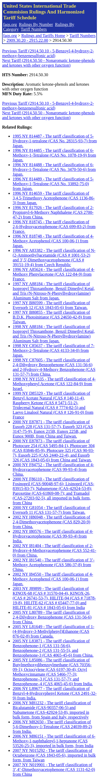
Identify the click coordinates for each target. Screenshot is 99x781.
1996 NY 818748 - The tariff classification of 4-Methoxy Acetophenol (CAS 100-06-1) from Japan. (53, 241)
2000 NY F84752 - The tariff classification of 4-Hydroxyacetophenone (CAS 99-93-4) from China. (53, 469)
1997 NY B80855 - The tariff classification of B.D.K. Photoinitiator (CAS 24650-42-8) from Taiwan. (52, 317)
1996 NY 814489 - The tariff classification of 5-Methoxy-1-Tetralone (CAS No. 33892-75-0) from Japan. (53, 184)
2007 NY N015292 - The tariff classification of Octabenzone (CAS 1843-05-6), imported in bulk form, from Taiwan (54, 755)
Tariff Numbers (34, 29)
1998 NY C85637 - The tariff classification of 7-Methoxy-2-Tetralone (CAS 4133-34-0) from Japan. (54, 350)
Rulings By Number (36, 24)
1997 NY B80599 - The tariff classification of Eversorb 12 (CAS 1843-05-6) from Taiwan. (51, 305)
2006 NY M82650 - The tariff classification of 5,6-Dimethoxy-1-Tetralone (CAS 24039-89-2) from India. (52, 727)
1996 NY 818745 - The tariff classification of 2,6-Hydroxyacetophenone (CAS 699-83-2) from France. (54, 227)
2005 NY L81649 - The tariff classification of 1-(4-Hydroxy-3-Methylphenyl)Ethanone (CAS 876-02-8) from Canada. (53, 631)
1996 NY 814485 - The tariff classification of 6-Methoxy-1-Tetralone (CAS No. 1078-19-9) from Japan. (54, 155)
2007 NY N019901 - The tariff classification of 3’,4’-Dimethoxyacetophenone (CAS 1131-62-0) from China (54, 769)
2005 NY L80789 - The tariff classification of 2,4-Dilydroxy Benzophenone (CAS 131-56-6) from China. (52, 617)
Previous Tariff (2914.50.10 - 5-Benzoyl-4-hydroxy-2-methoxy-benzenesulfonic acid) (48, 53)
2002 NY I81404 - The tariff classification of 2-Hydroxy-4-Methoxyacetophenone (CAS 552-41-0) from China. (54, 550)
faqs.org (10, 24)
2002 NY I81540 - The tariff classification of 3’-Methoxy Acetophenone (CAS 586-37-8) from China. (54, 565)
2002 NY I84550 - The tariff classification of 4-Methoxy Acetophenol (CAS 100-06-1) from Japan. (53, 579)
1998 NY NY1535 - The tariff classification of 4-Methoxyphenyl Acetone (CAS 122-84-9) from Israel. (54, 384)
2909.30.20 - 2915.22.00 (27, 40)
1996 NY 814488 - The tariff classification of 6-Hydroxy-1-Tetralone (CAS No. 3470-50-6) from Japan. (54, 169)
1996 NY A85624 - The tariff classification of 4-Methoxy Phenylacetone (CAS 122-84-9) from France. (54, 274)
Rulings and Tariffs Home (43, 35)
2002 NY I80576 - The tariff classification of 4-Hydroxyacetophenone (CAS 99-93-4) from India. (53, 536)
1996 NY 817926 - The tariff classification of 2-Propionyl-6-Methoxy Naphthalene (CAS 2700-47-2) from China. (53, 212)
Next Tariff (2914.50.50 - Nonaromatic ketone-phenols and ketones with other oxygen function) (48, 62)
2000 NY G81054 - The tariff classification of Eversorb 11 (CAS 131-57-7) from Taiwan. (51, 510)
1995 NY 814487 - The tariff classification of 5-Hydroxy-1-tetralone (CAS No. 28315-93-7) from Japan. (55, 141)
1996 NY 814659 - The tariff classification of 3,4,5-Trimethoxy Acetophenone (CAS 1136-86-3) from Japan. (54, 198)
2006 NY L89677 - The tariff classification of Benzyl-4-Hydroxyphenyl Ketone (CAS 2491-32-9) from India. (55, 693)
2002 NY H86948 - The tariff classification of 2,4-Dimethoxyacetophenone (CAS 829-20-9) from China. (51, 522)
